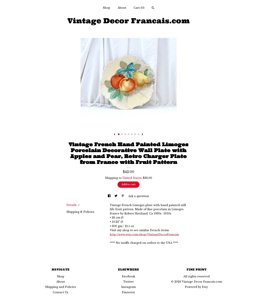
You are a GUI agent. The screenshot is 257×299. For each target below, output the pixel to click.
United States (131, 177)
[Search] (153, 8)
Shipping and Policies (60, 287)
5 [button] (132, 134)
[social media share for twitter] (116, 196)
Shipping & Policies (80, 211)
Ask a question (138, 196)
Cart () (139, 7)
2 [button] (122, 134)
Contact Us (60, 292)
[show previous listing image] (114, 134)
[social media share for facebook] (109, 196)
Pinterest (128, 292)
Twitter (128, 281)
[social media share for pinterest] (123, 196)
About (122, 7)
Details (72, 205)
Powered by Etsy (196, 287)
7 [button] (138, 134)
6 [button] (135, 134)
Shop (106, 7)
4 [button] (128, 134)
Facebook (128, 276)
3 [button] (125, 134)
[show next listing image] (142, 134)
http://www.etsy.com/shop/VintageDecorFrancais (144, 234)
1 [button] (118, 134)
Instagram (128, 287)
